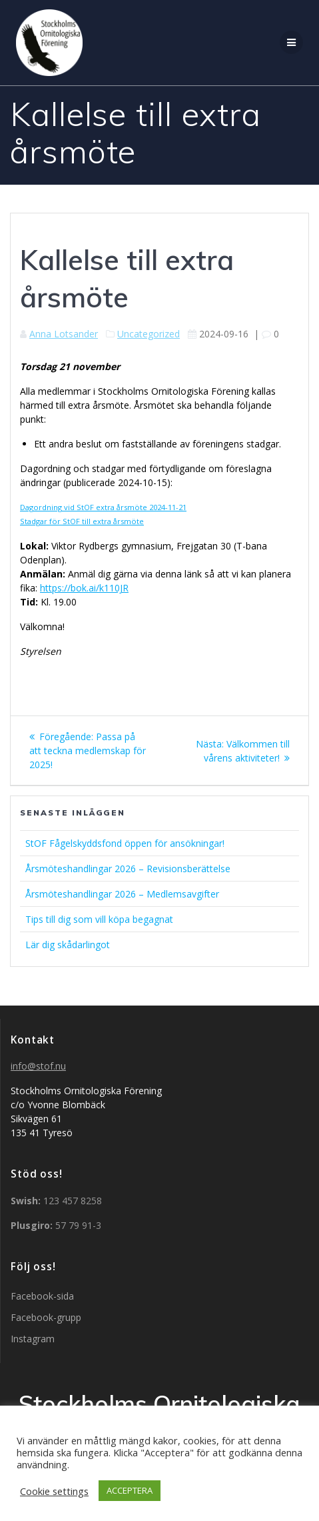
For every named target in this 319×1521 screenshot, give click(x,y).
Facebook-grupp (46, 1317)
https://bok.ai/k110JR (84, 587)
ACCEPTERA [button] (130, 1490)
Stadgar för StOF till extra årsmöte (82, 521)
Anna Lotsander (63, 333)
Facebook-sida (42, 1296)
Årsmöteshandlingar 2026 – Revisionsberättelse (127, 868)
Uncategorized (148, 333)
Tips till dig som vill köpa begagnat (99, 919)
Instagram (33, 1338)
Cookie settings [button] (54, 1491)
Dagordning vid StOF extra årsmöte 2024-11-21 (103, 507)
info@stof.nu (38, 1066)
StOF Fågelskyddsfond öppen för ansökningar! (124, 843)
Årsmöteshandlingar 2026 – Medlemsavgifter (122, 894)
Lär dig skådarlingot (67, 944)
